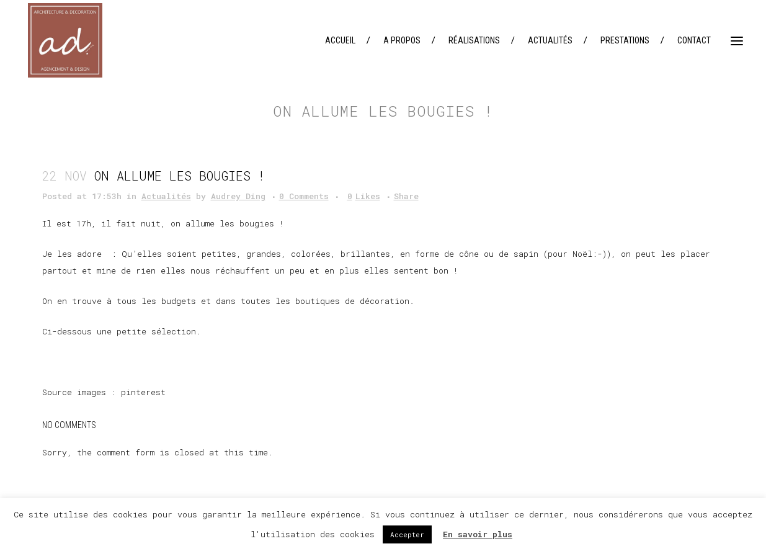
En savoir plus (477, 534)
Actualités (166, 196)
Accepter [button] (407, 534)
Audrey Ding (238, 196)
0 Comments (304, 196)
